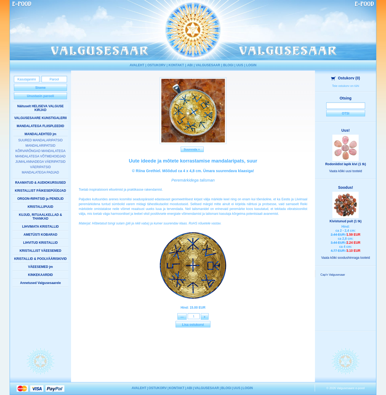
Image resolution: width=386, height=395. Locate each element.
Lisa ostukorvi (193, 325)
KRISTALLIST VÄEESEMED (40, 251)
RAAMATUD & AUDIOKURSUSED (40, 182)
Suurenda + (192, 149)
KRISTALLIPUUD (40, 207)
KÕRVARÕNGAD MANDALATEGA (40, 151)
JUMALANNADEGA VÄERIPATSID (40, 162)
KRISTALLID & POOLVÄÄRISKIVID (40, 259)
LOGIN (251, 65)
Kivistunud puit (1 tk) (345, 221)
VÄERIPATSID (40, 167)
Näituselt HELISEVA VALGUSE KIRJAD (40, 108)
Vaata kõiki (345, 171)
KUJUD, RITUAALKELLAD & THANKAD (40, 216)
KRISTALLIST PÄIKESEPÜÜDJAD (40, 191)
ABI (190, 65)
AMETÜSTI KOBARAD (40, 235)
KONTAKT (176, 65)
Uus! (346, 130)
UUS (239, 65)
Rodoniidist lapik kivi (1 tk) (345, 164)
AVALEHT (136, 65)
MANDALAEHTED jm (40, 134)
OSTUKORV (156, 65)
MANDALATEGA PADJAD (40, 172)
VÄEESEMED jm (40, 267)
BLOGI (228, 65)
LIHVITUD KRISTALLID (40, 243)
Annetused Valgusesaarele (40, 283)
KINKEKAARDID (40, 275)
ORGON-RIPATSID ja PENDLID (40, 199)
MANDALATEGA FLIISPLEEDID (40, 126)
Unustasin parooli (40, 96)
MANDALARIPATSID (40, 145)
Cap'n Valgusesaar (332, 274)
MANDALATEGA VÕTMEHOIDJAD (40, 156)
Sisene (40, 88)
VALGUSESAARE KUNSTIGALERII (40, 118)
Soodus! (345, 187)
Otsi (345, 113)
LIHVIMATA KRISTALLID (40, 226)
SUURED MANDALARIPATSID (40, 140)
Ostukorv (345, 78)
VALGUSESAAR (208, 65)
